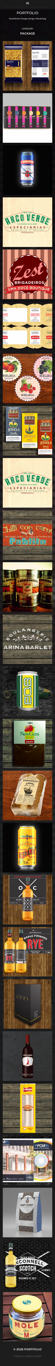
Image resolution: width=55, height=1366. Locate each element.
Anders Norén (33, 1356)
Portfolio (27, 13)
